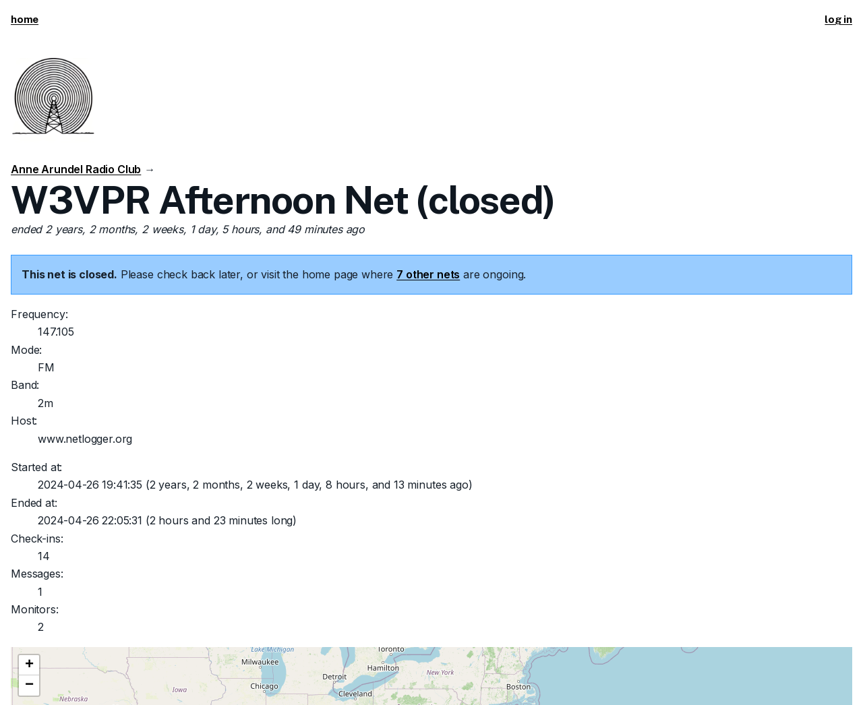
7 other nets (428, 274)
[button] (29, 665)
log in (838, 19)
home (24, 19)
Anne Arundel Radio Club (76, 169)
